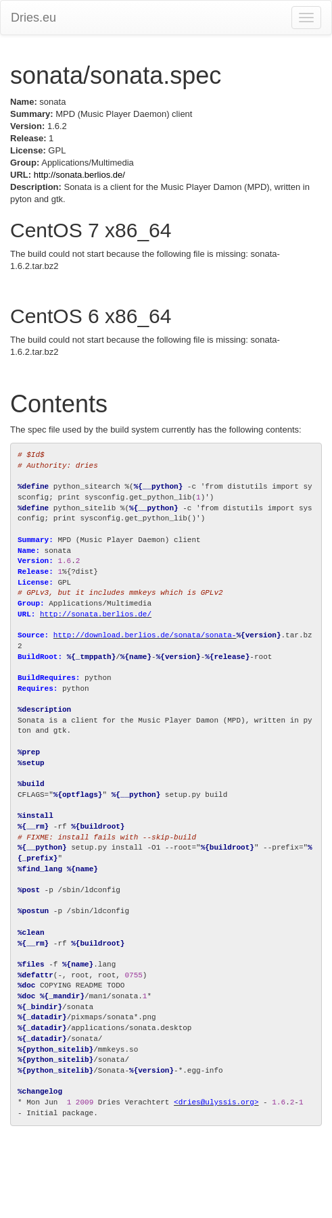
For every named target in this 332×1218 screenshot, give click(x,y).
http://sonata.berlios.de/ (79, 175)
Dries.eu (33, 17)
